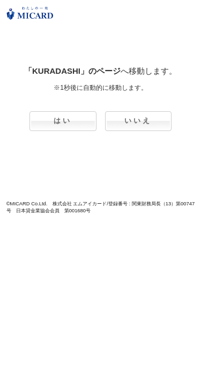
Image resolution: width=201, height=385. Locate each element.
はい (63, 121)
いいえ (138, 121)
